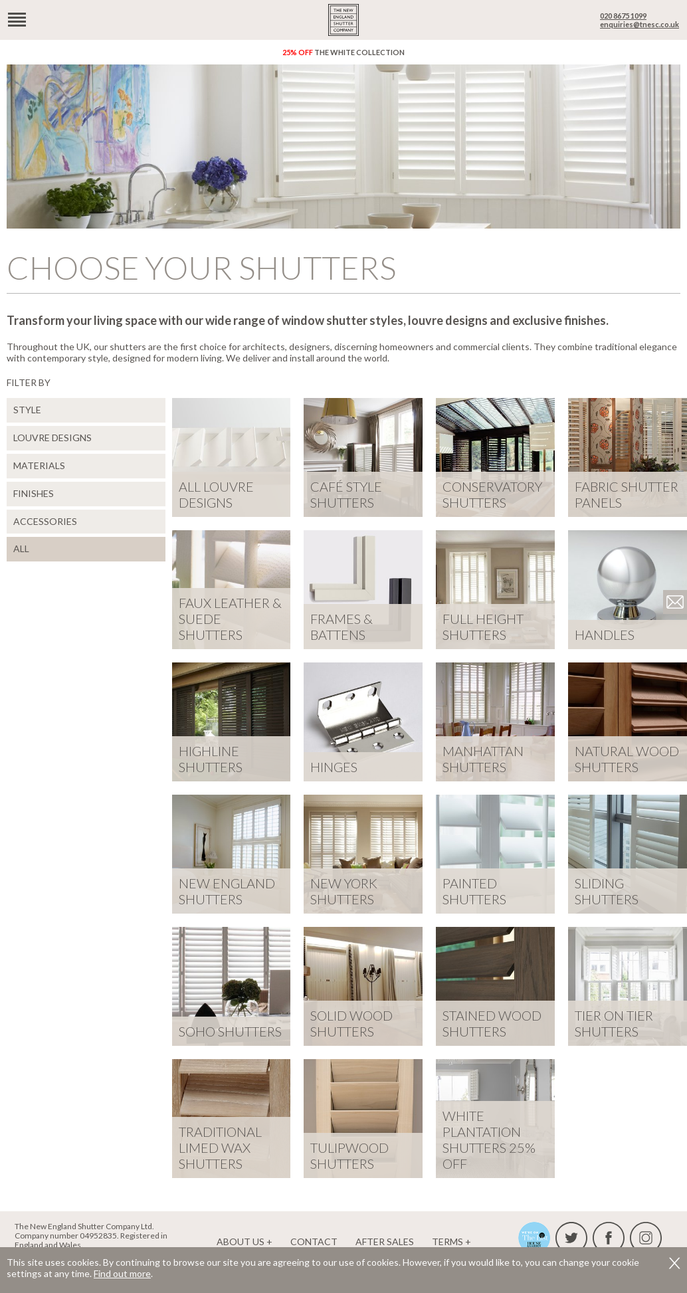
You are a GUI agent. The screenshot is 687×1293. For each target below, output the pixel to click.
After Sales (384, 1241)
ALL (21, 548)
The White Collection (343, 52)
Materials (39, 465)
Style (27, 409)
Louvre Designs (52, 437)
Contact (314, 1241)
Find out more (122, 1273)
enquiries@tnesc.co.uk (639, 24)
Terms (447, 1241)
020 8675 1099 (623, 15)
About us (240, 1241)
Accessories (45, 521)
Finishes (33, 493)
